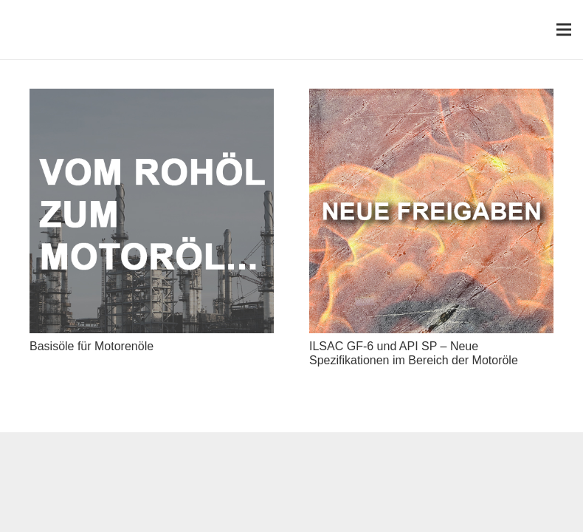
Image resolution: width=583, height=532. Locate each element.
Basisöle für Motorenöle (91, 346)
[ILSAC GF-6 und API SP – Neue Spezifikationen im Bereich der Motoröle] (431, 98)
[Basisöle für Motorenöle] (152, 98)
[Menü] (564, 29)
